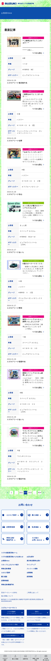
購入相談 (4, 576)
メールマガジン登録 (11, 624)
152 (25, 493)
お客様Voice (5, 561)
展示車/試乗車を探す (33, 561)
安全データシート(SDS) (9, 592)
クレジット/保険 (32, 568)
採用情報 (30, 576)
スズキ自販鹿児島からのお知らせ (12, 557)
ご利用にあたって (32, 592)
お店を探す (30, 557)
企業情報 (30, 572)
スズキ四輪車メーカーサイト (11, 612)
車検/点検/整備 (6, 568)
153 (30, 493)
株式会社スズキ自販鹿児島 (26, 3)
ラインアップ (31, 564)
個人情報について (7, 596)
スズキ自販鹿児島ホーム (9, 553)
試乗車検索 (5, 580)
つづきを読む (37, 53)
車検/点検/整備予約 (7, 584)
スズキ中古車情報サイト (11, 635)
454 (39, 493)
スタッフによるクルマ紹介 (10, 564)
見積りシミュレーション (36, 612)
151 (21, 493)
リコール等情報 (37, 624)
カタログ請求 (5, 572)
